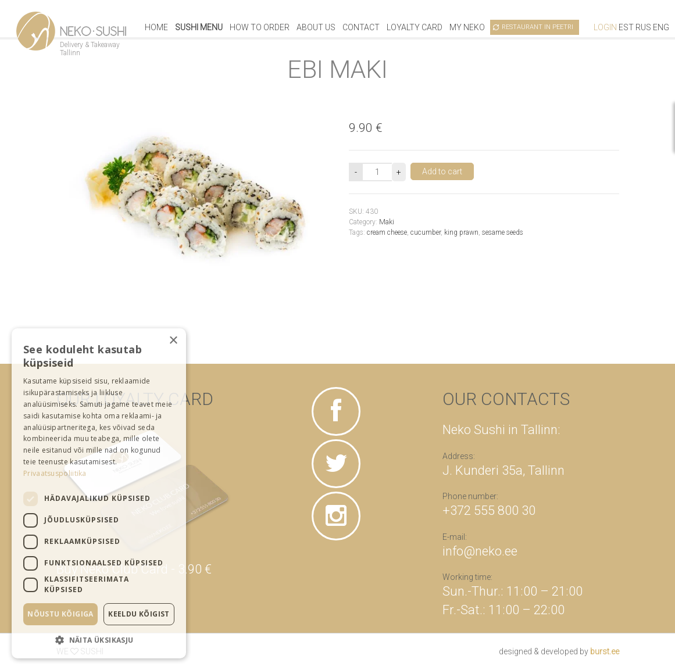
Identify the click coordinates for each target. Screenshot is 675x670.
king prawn (461, 232)
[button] (98, 640)
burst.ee (604, 651)
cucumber (425, 232)
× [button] (173, 340)
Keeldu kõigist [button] (139, 614)
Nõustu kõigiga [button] (60, 614)
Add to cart (442, 171)
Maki (386, 222)
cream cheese (387, 232)
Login (605, 27)
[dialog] (99, 493)
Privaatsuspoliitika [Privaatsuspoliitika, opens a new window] (55, 473)
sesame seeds (502, 232)
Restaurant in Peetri (537, 27)
